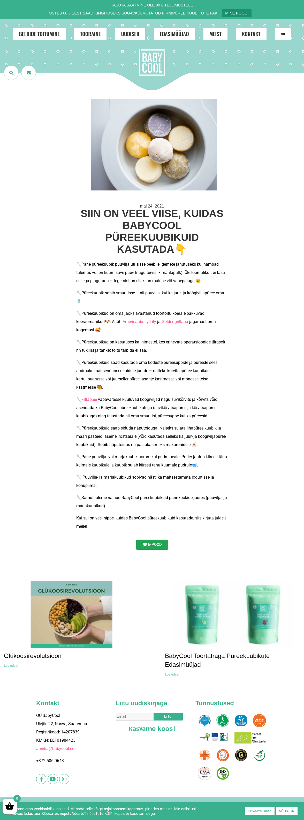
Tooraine (90, 34)
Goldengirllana (175, 321)
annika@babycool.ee (55, 748)
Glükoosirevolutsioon (33, 655)
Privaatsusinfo (259, 811)
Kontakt (251, 34)
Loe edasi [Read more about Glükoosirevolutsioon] (11, 666)
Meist (215, 34)
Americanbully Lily (139, 321)
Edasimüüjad (174, 34)
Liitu (167, 716)
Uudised (130, 34)
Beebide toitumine (39, 34)
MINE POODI (236, 13)
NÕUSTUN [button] (286, 811)
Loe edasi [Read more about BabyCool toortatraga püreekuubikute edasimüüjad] (172, 674)
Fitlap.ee (89, 399)
